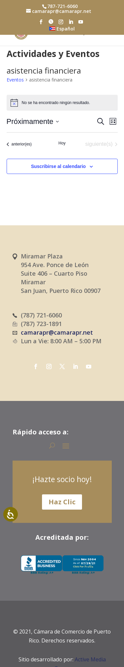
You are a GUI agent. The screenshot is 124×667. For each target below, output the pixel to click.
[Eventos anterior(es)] (19, 144)
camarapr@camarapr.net (57, 332)
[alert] (62, 103)
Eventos (15, 80)
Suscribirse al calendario (58, 166)
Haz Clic (62, 501)
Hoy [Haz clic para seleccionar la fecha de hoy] (62, 143)
